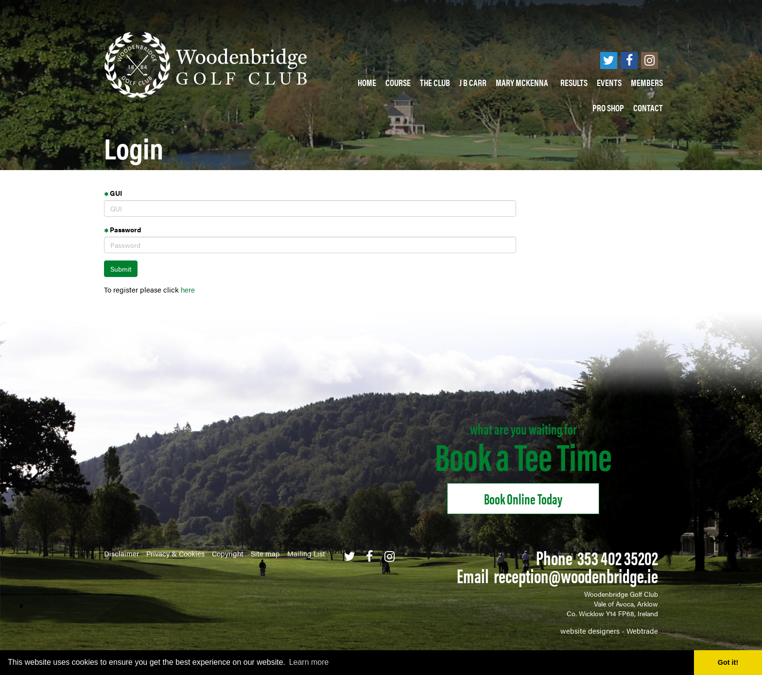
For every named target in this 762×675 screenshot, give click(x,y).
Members (647, 82)
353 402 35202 (617, 557)
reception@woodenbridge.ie (576, 575)
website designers (590, 630)
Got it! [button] (728, 662)
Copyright (227, 553)
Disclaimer (121, 553)
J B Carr (472, 82)
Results (574, 82)
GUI (113, 193)
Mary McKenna (523, 82)
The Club (435, 82)
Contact (648, 108)
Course (398, 82)
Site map (265, 553)
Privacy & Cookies (175, 553)
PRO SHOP (608, 108)
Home (367, 82)
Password (122, 229)
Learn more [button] (309, 662)
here (188, 289)
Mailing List (306, 553)
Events (609, 82)
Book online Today (523, 498)
